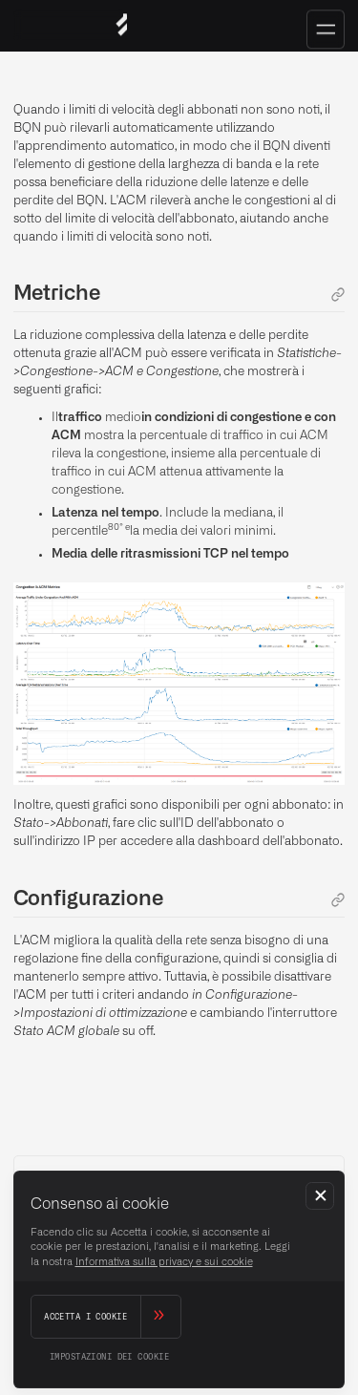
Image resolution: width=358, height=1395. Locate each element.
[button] (319, 1196)
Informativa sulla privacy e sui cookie (164, 1262)
